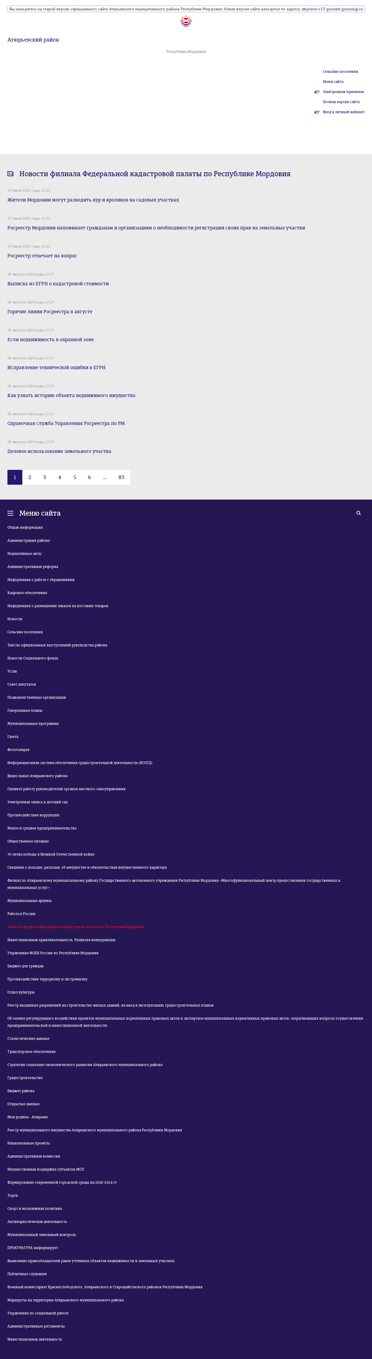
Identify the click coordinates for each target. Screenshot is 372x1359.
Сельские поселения (340, 72)
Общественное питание (28, 841)
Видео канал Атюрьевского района (37, 776)
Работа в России (21, 914)
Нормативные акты (24, 554)
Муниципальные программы (33, 724)
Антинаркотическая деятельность (37, 1222)
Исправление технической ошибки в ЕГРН (56, 367)
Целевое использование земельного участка (59, 451)
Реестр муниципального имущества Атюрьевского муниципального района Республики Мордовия (94, 1130)
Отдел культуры (21, 992)
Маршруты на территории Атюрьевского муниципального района (65, 1300)
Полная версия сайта (341, 102)
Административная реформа (32, 567)
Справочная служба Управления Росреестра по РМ (66, 423)
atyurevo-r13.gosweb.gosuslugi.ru (332, 9)
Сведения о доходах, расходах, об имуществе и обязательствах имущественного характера (87, 867)
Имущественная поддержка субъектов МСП (45, 1169)
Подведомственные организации (36, 697)
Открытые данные (23, 1104)
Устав (12, 671)
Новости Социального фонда (32, 658)
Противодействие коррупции (33, 815)
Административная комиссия (33, 1156)
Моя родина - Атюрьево (27, 1117)
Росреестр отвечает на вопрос (42, 256)
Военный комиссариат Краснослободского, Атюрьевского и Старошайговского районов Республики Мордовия (105, 1287)
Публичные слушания (27, 1274)
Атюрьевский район (33, 40)
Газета (12, 737)
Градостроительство (25, 1078)
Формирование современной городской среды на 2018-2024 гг (62, 1182)
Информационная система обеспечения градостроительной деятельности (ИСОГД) (79, 763)
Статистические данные (28, 1039)
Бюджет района (20, 1091)
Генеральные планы (25, 710)
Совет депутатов (21, 684)
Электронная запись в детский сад (37, 802)
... (105, 477)
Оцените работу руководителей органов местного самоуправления (66, 789)
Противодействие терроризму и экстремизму (47, 979)
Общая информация (25, 527)
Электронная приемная (343, 92)
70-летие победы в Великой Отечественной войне (50, 854)
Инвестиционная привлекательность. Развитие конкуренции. (61, 940)
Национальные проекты (28, 1143)
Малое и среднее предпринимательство (42, 828)
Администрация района (28, 540)
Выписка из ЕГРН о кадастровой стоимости (58, 283)
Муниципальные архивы (29, 901)
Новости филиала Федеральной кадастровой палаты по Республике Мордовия (76, 927)
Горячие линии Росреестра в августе (49, 311)
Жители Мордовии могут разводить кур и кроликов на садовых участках (93, 200)
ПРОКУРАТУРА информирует (32, 1248)
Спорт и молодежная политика (34, 1209)
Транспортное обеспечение (31, 1052)
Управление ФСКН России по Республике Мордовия (53, 953)
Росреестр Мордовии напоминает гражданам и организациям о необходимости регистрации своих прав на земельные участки (156, 228)
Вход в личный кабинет (344, 112)
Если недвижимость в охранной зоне (50, 339)
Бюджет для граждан (25, 966)
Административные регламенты (36, 1326)
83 (121, 477)
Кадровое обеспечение (27, 593)
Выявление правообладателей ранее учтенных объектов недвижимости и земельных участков (90, 1261)
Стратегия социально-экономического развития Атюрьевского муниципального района (84, 1065)
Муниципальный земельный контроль (41, 1235)
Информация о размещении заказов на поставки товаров (57, 606)
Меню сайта (333, 82)
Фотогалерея (18, 750)
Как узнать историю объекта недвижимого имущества (71, 395)
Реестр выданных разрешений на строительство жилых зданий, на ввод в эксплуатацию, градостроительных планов (110, 1005)
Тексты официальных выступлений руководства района (57, 645)
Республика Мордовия (186, 52)
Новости (14, 619)
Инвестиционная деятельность (34, 1339)
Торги (12, 1195)
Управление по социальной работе (37, 1313)
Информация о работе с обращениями (41, 580)
